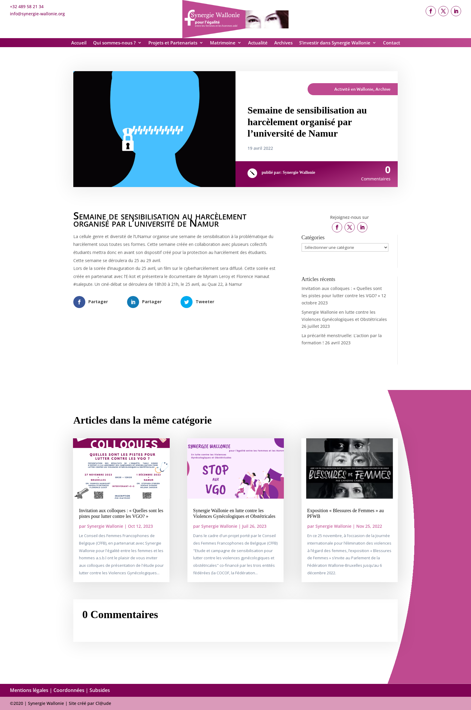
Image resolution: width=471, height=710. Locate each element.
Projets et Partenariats (172, 43)
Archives (283, 43)
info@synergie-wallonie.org (37, 14)
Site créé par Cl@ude (90, 703)
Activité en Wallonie (353, 89)
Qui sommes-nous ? (114, 43)
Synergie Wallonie (299, 172)
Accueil (79, 43)
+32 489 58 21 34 (27, 6)
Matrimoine (222, 43)
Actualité (258, 43)
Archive (382, 89)
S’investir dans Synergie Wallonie (334, 43)
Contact (391, 43)
